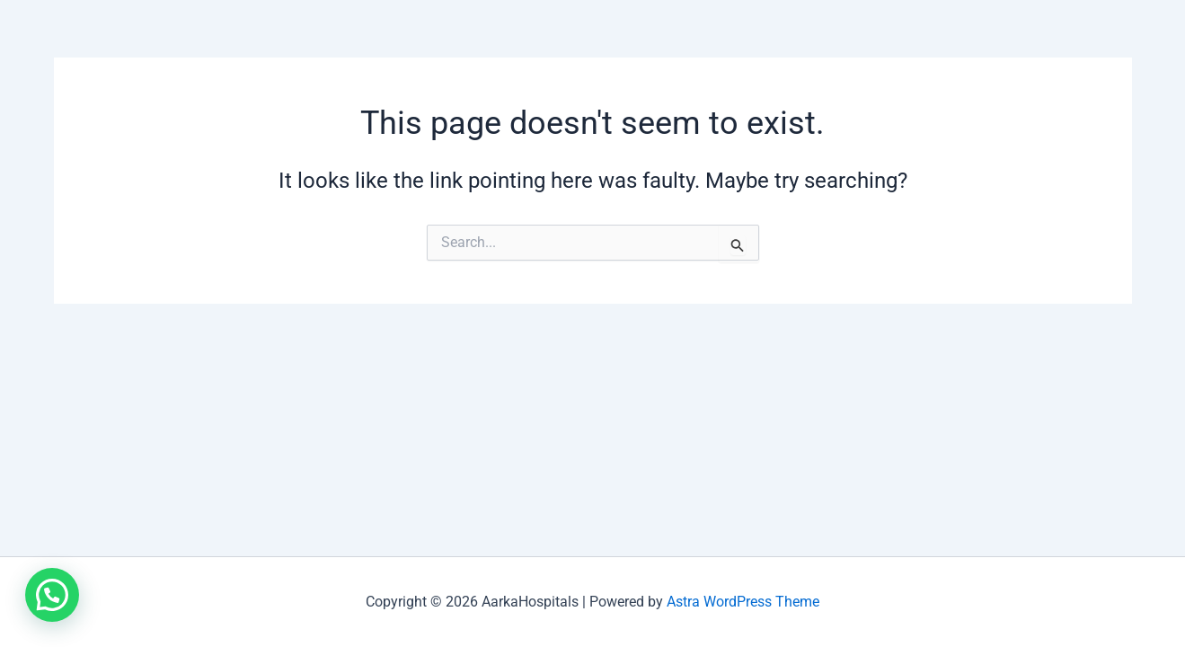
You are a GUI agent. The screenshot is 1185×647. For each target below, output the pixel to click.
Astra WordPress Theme (743, 601)
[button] (52, 595)
